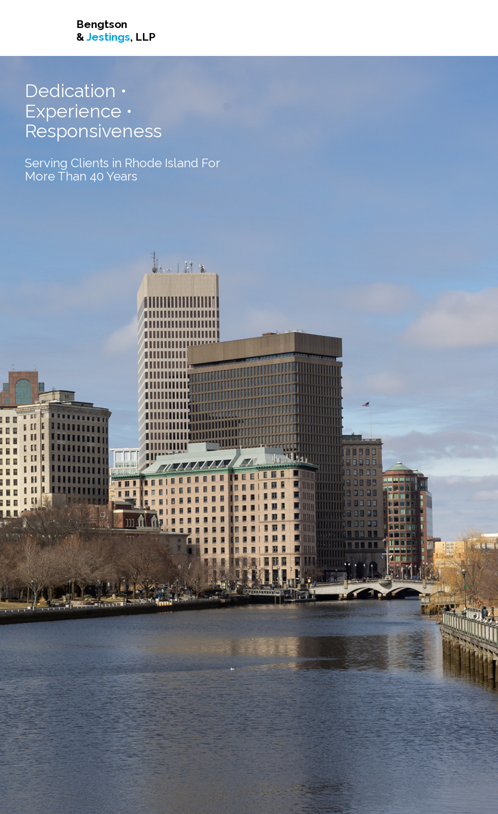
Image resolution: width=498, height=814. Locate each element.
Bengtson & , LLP (116, 30)
